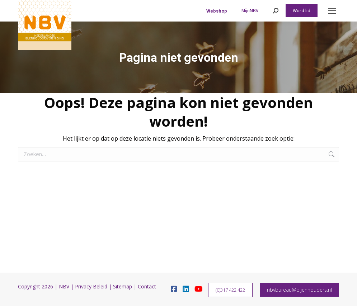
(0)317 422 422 (230, 290)
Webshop (216, 11)
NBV (64, 286)
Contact (147, 286)
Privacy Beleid (91, 286)
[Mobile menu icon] (332, 11)
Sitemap (122, 286)
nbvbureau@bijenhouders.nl (299, 289)
